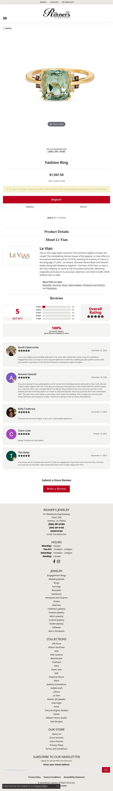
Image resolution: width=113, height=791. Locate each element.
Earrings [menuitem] (56, 586)
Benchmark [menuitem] (56, 658)
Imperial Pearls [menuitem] (56, 677)
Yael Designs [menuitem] (56, 721)
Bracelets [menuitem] (56, 590)
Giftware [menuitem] (56, 627)
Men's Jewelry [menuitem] (56, 616)
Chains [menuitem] (56, 601)
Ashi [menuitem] (56, 651)
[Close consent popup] (58, 786)
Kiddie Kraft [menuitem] (56, 688)
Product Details (56, 232)
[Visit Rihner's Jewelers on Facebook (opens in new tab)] (54, 561)
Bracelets (47, 285)
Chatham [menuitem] (56, 662)
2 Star (38, 315)
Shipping (29, 207)
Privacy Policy (56, 745)
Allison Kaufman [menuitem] (56, 647)
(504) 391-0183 (56, 151)
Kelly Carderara (26, 408)
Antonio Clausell (27, 374)
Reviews (56, 298)
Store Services (56, 737)
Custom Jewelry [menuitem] (56, 620)
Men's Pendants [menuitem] (56, 631)
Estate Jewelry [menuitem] (56, 623)
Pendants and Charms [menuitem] (56, 597)
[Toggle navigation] (5, 17)
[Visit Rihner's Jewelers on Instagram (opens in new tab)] (58, 561)
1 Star (38, 318)
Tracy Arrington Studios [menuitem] (56, 710)
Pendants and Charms (94, 285)
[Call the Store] (56, 524)
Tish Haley (23, 452)
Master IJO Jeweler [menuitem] (56, 699)
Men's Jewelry (75, 285)
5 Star (38, 306)
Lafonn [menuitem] (56, 691)
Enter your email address (56, 764)
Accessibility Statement (74, 777)
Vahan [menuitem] (56, 714)
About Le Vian (56, 240)
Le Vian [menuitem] (56, 695)
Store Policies (56, 741)
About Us (56, 734)
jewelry (8, 28)
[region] (56, 92)
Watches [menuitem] (56, 605)
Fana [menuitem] (56, 665)
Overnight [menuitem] (56, 702)
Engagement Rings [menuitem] (56, 575)
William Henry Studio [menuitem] (56, 717)
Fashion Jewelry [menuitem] (56, 612)
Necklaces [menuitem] (56, 594)
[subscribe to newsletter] (106, 770)
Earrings (57, 285)
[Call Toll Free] (56, 527)
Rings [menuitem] (56, 582)
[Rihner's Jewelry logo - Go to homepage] (56, 13)
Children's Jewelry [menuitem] (56, 608)
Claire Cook (24, 430)
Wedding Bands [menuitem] (56, 579)
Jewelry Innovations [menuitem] (56, 684)
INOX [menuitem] (56, 680)
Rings (65, 285)
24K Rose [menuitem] (56, 643)
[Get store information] (56, 534)
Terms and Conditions (56, 748)
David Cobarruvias (28, 347)
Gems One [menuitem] (56, 669)
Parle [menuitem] (56, 706)
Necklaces (52, 288)
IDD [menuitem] (57, 673)
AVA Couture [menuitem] (56, 654)
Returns (83, 207)
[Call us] (56, 531)
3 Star (38, 312)
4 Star (38, 309)
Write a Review (56, 489)
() (73, 306)
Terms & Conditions (52, 777)
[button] (43, 2)
